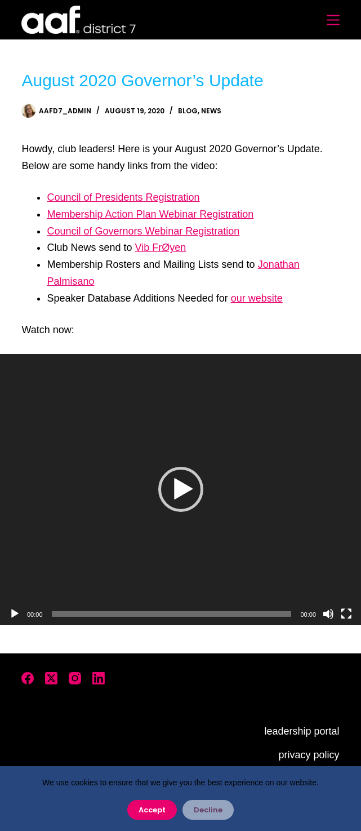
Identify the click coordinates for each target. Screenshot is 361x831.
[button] (180, 489)
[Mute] (328, 614)
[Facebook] (27, 678)
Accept (152, 810)
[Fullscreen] (346, 614)
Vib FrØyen (160, 247)
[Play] (14, 614)
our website (257, 298)
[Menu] (333, 20)
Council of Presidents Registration (123, 197)
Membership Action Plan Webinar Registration (150, 214)
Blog (188, 111)
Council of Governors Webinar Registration (143, 231)
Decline (208, 810)
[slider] (172, 614)
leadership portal (301, 731)
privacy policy (308, 755)
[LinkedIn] (98, 678)
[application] (180, 489)
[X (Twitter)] (51, 678)
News (211, 111)
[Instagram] (75, 678)
